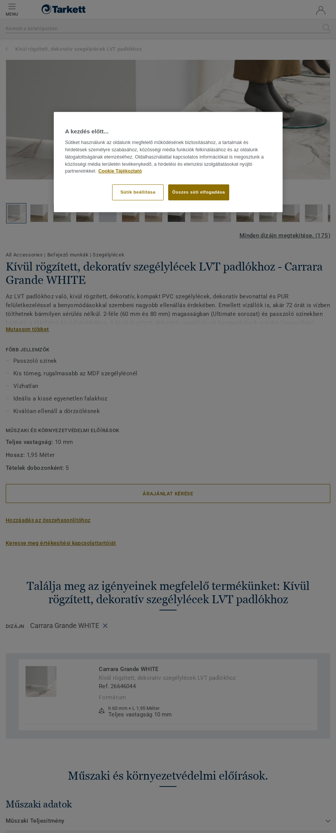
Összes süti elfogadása (198, 192)
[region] (168, 162)
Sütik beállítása (138, 192)
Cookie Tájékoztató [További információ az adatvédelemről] (120, 171)
